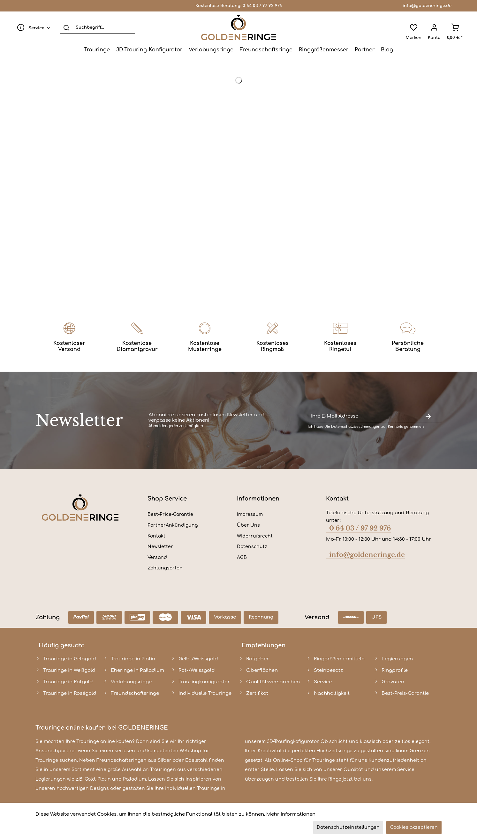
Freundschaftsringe (135, 693)
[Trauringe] (97, 49)
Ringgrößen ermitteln (339, 659)
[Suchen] (66, 27)
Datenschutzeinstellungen (348, 827)
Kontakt (156, 536)
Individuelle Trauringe (204, 693)
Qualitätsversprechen (273, 682)
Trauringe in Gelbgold (69, 659)
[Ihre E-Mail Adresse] (361, 416)
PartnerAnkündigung (173, 525)
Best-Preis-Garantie (405, 693)
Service (323, 682)
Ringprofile (395, 670)
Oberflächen (262, 670)
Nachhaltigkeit (332, 693)
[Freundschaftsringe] (266, 49)
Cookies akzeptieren (414, 827)
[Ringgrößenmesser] (324, 49)
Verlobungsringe (131, 682)
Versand (157, 557)
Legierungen (397, 659)
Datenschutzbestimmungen (355, 427)
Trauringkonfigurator (204, 682)
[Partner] (365, 49)
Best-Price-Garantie (170, 514)
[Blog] (387, 49)
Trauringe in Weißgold (69, 670)
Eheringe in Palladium (137, 670)
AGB (242, 557)
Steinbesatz (328, 670)
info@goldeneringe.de (427, 6)
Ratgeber (257, 659)
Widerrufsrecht (255, 536)
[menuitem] (32, 27)
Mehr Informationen (290, 814)
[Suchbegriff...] (97, 27)
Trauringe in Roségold (69, 693)
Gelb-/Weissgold (198, 659)
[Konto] (434, 27)
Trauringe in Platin (133, 659)
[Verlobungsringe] (211, 49)
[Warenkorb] (454, 27)
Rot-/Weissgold (196, 670)
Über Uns (248, 525)
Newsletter (160, 546)
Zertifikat (257, 693)
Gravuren (393, 682)
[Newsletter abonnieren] (428, 416)
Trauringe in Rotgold (68, 682)
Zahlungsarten (165, 568)
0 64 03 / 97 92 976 (262, 6)
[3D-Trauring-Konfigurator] (149, 49)
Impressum (250, 514)
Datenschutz (252, 546)
